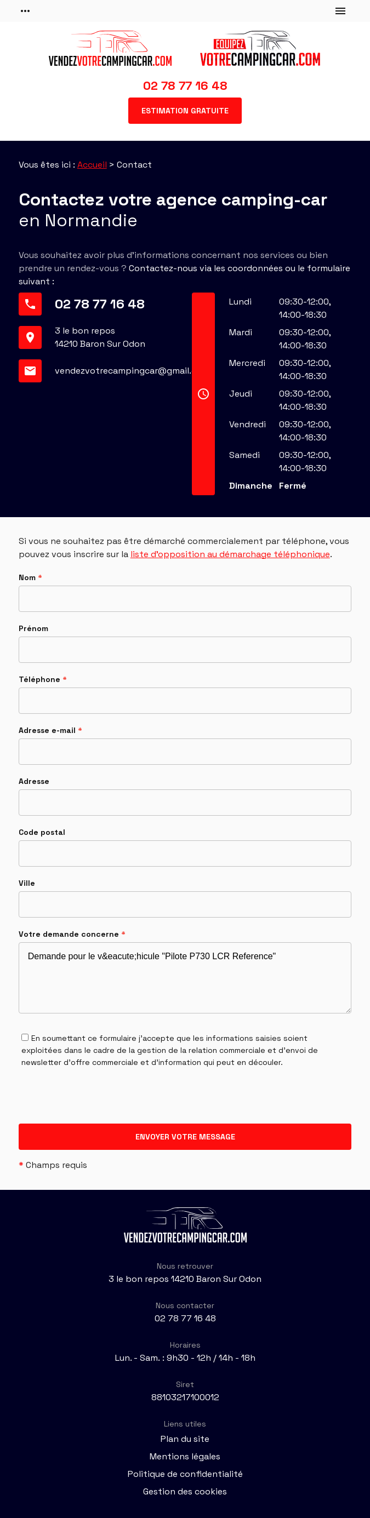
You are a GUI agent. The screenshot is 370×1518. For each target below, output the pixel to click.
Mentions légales (185, 1456)
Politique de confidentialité (185, 1474)
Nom (30, 577)
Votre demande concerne (72, 934)
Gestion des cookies (185, 1491)
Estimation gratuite (185, 111)
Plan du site (185, 1439)
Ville (27, 883)
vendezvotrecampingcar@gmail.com (132, 370)
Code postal (42, 832)
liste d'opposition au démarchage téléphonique (230, 554)
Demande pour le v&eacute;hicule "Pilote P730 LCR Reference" (185, 977)
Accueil (92, 164)
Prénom (33, 628)
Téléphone (43, 679)
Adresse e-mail (50, 730)
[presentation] (102, 1102)
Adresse (34, 781)
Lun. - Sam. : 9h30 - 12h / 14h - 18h (185, 1358)
